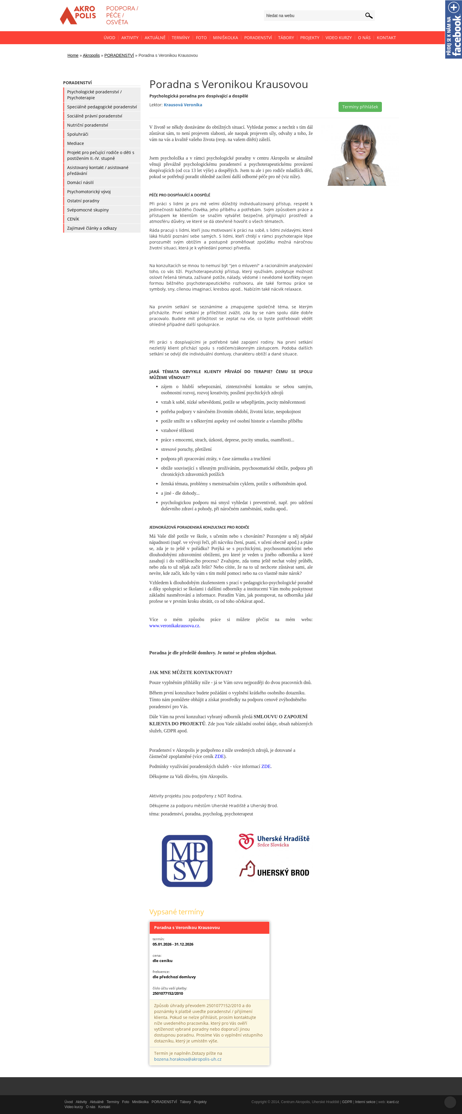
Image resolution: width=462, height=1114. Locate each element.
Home (72, 55)
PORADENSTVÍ (119, 55)
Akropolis (91, 55)
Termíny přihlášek (360, 107)
